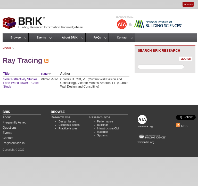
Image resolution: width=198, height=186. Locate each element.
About (7, 117)
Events (41, 37)
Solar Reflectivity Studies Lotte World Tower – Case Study (21, 83)
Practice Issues (68, 128)
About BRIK (70, 37)
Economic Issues (69, 124)
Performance (105, 121)
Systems (102, 135)
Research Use (60, 117)
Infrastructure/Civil (108, 128)
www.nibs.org (146, 142)
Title (6, 73)
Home (7, 48)
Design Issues (67, 121)
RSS (181, 126)
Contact (122, 37)
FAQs (97, 37)
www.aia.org (145, 126)
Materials (103, 131)
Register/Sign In (13, 143)
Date (46, 74)
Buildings (103, 124)
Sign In (188, 4)
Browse (16, 37)
